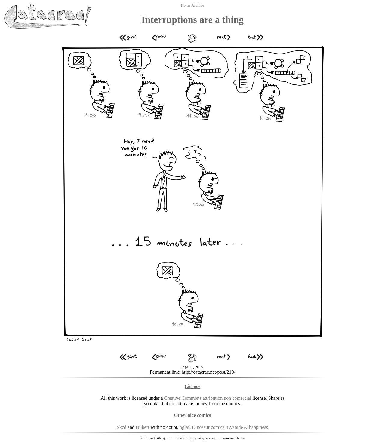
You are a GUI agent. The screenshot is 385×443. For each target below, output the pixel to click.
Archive (197, 5)
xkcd (121, 427)
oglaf (184, 427)
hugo (192, 438)
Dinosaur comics (208, 427)
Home (186, 5)
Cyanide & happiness (247, 427)
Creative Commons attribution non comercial (207, 398)
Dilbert (142, 427)
